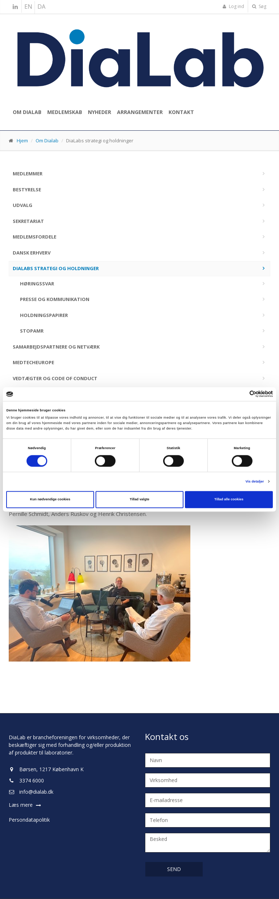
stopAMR (32, 331)
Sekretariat (28, 221)
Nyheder (99, 112)
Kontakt (181, 112)
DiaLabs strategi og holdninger (56, 268)
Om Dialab (27, 112)
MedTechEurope (33, 362)
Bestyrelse (27, 189)
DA (41, 7)
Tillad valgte (139, 499)
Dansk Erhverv (31, 252)
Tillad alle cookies (228, 499)
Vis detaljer (255, 481)
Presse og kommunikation (54, 299)
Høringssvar (37, 283)
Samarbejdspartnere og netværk (56, 346)
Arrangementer (140, 112)
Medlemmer (28, 173)
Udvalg (22, 205)
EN (28, 7)
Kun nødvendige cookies (50, 499)
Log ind (233, 6)
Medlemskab (64, 112)
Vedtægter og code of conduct (55, 378)
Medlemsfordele (34, 236)
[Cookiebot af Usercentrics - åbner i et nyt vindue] (241, 394)
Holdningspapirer (44, 315)
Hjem (22, 140)
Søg (259, 6)
